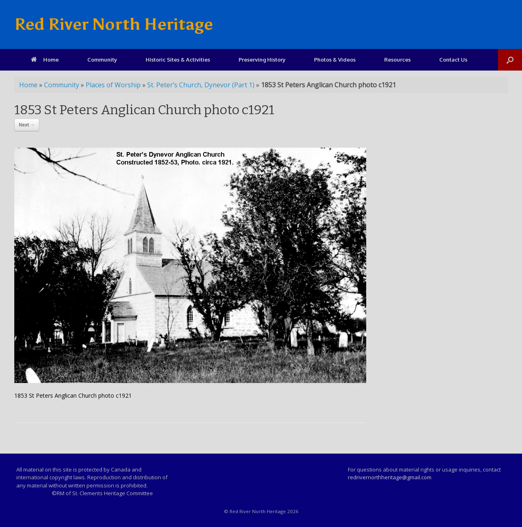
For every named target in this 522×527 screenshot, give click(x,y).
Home (45, 59)
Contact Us (453, 59)
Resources (397, 59)
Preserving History (262, 59)
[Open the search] (510, 60)
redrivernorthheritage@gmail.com (389, 477)
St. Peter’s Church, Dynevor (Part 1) (200, 84)
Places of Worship (113, 84)
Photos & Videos (335, 59)
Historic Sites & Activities (178, 59)
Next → (27, 125)
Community (102, 59)
